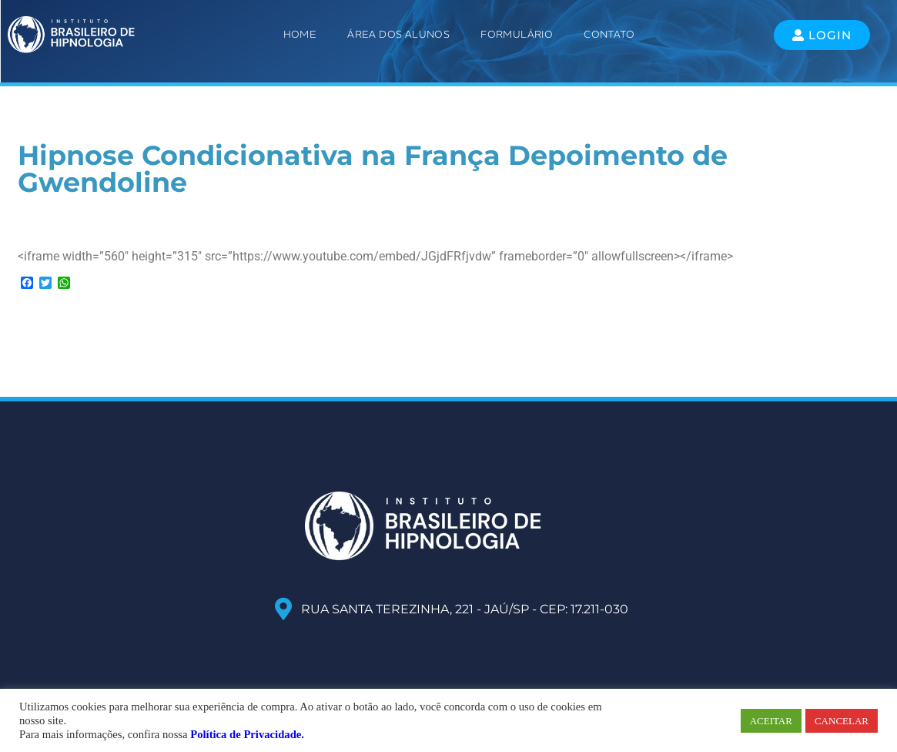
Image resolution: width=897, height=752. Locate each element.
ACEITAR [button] (771, 721)
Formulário (516, 34)
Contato (609, 34)
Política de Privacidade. (247, 734)
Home (300, 34)
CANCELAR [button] (842, 721)
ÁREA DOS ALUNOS (398, 34)
